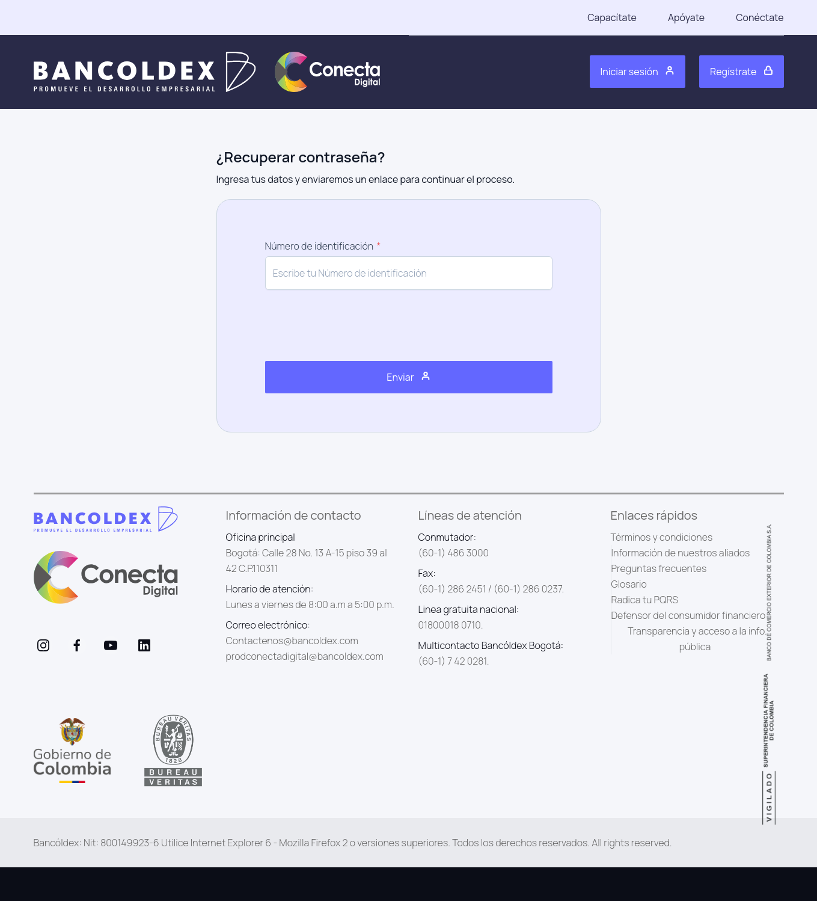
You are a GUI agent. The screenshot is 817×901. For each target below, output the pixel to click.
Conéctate (759, 17)
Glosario (629, 584)
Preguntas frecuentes (659, 568)
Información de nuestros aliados (680, 552)
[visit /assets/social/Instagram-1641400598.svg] (43, 645)
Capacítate (612, 17)
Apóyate (686, 17)
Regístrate (741, 71)
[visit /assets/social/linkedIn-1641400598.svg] (144, 645)
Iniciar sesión (638, 71)
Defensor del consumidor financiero (688, 615)
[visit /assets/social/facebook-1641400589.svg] (77, 645)
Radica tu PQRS (645, 599)
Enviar (408, 377)
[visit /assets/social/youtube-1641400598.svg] (110, 645)
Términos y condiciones (662, 537)
